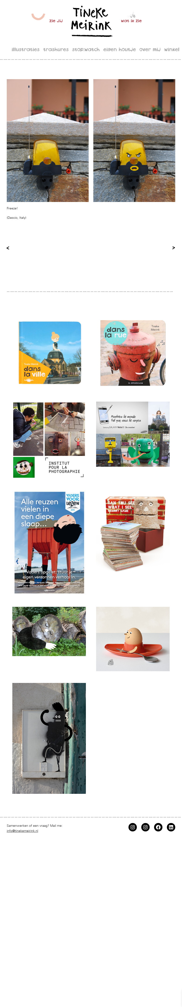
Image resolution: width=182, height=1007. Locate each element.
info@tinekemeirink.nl (22, 831)
